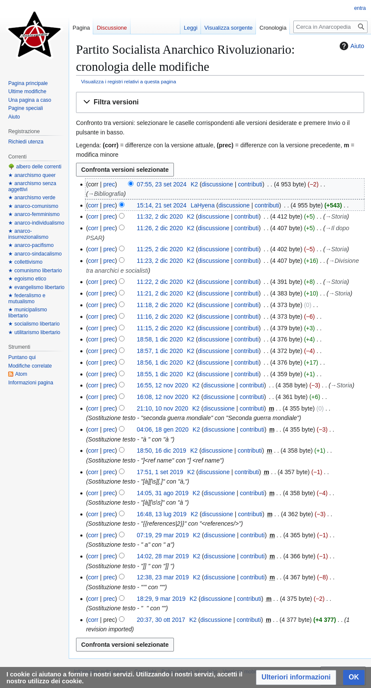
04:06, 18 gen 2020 (163, 429)
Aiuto (351, 46)
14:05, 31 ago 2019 (163, 493)
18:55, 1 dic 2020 (159, 374)
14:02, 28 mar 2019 (163, 556)
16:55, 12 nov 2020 (162, 385)
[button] (220, 102)
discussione (217, 184)
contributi (250, 184)
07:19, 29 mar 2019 (163, 535)
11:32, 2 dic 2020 (159, 216)
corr (93, 205)
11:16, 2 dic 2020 (159, 316)
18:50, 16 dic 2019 (161, 450)
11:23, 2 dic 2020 (159, 260)
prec (109, 184)
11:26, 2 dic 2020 (159, 228)
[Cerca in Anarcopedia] (330, 27)
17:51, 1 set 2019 (160, 472)
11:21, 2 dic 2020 (159, 293)
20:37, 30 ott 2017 (161, 619)
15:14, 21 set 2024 (161, 205)
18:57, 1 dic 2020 (159, 350)
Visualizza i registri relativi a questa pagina (128, 81)
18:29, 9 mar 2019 (161, 598)
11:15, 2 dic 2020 (159, 328)
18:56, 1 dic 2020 (159, 362)
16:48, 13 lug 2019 (161, 514)
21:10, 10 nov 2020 (162, 408)
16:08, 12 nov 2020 (162, 396)
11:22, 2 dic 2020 (159, 281)
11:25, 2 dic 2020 (159, 249)
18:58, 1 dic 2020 (159, 339)
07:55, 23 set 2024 (161, 184)
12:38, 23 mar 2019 (163, 577)
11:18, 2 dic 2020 (159, 304)
